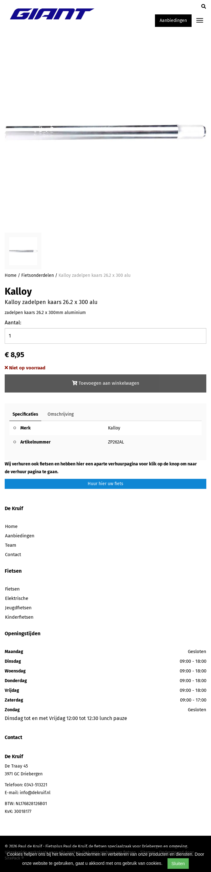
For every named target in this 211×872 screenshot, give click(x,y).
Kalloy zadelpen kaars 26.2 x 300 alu (95, 275)
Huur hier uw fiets (105, 483)
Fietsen (12, 589)
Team (10, 545)
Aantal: (13, 322)
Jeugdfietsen (18, 608)
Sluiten (178, 863)
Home (11, 275)
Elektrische (16, 598)
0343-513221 (35, 785)
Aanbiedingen (173, 20)
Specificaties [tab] (25, 414)
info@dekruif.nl (35, 792)
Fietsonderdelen (37, 275)
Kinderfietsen (19, 617)
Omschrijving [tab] (61, 414)
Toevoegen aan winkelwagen (105, 383)
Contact (13, 554)
